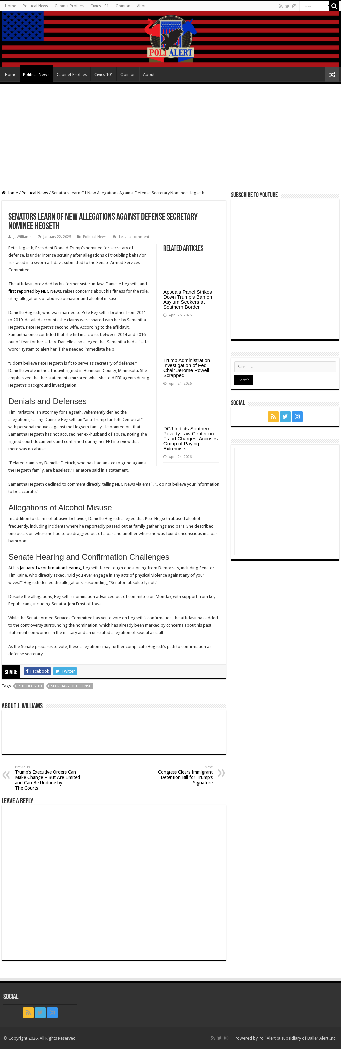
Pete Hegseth (30, 686)
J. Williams (23, 237)
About (142, 6)
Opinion (123, 6)
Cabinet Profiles (69, 6)
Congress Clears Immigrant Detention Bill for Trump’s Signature (179, 775)
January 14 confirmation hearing (50, 567)
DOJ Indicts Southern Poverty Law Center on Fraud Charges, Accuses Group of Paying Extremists (190, 438)
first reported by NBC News (34, 291)
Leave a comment (134, 237)
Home (10, 6)
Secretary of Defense (71, 686)
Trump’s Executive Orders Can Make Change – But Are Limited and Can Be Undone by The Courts (49, 778)
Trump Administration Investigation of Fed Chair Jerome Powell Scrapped (186, 367)
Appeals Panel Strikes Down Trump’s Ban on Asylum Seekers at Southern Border (187, 299)
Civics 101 (99, 6)
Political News (35, 6)
